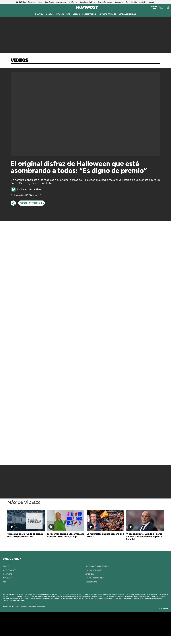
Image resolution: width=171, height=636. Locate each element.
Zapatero (31, 2)
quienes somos (9, 570)
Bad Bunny (73, 2)
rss (4, 582)
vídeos (76, 14)
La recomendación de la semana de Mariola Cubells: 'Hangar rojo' (65, 535)
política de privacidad (95, 578)
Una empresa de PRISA (31, 622)
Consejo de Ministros (87, 2)
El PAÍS (55, 620)
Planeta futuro (121, 624)
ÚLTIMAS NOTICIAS (127, 14)
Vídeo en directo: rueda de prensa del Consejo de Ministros (25, 535)
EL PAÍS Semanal (111, 624)
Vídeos (19, 60)
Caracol (133, 620)
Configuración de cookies (97, 566)
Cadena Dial (101, 624)
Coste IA (142, 2)
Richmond (53, 628)
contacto (7, 574)
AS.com (114, 620)
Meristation (127, 628)
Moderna (66, 628)
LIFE (68, 14)
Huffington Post (58, 624)
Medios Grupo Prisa (31, 628)
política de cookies (94, 570)
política (39, 14)
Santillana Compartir (94, 620)
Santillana (80, 620)
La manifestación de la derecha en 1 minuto (105, 535)
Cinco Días (91, 624)
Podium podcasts (79, 628)
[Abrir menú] (3, 7)
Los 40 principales (68, 620)
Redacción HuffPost (31, 189)
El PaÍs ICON (91, 628)
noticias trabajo (107, 14)
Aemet (151, 2)
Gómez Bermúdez (105, 2)
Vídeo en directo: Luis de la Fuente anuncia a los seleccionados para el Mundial (144, 536)
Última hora (154, 7)
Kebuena (130, 624)
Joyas (40, 2)
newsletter (8, 578)
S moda (102, 628)
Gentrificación (131, 2)
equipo (6, 566)
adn (123, 620)
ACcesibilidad (91, 582)
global (50, 14)
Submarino (119, 2)
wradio (81, 624)
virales (60, 14)
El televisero (89, 14)
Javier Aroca (61, 2)
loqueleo (114, 628)
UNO (73, 624)
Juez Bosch (49, 2)
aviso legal (90, 574)
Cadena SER (106, 620)
